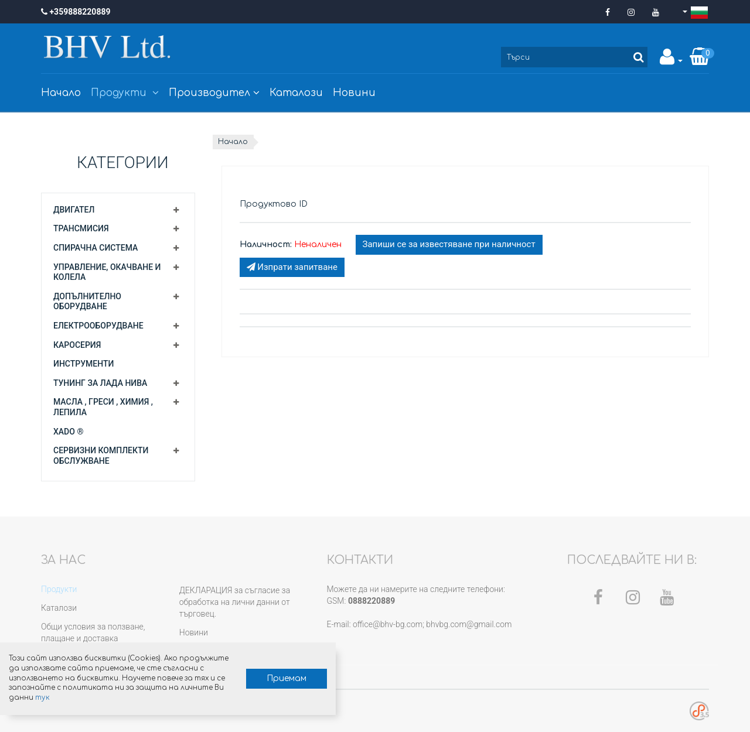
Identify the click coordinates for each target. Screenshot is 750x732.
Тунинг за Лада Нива (100, 383)
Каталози (296, 92)
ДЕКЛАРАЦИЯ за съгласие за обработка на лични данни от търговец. (234, 602)
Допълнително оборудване (87, 302)
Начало (61, 92)
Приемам (273, 677)
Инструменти (83, 363)
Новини (354, 92)
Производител (214, 92)
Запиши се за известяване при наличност (449, 244)
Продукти (125, 92)
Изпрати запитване (292, 267)
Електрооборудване (98, 325)
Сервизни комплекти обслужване (100, 456)
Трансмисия (81, 228)
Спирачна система (95, 247)
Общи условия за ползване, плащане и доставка (93, 632)
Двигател (73, 209)
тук (132, 697)
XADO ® (68, 431)
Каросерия (77, 345)
